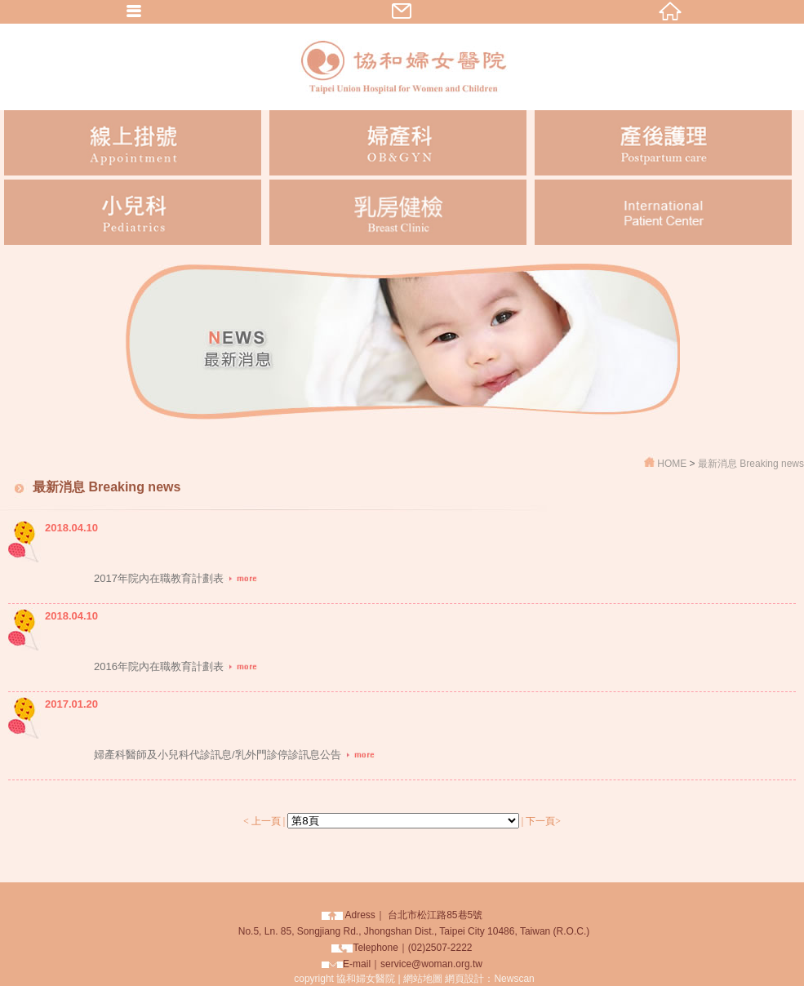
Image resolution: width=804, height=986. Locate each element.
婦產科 (397, 142)
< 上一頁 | (264, 821)
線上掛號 (132, 142)
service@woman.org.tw (431, 964)
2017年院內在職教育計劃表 (176, 578)
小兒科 (132, 212)
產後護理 (663, 142)
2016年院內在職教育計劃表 (176, 666)
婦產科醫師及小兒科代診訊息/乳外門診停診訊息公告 (234, 754)
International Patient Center (663, 212)
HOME (673, 463)
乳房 (397, 212)
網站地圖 (422, 978)
